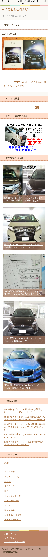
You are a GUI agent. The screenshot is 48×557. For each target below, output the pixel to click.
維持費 (7, 482)
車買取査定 (9, 486)
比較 (6, 467)
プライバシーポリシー (14, 541)
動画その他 (9, 510)
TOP (14, 16)
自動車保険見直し (12, 520)
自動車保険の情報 (12, 515)
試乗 (6, 463)
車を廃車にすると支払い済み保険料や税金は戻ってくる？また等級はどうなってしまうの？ (24, 427)
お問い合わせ (10, 534)
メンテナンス (10, 505)
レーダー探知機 (11, 501)
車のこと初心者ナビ (15, 9)
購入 (6, 491)
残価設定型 (9, 472)
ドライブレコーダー (13, 496)
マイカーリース (11, 477)
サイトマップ (10, 538)
